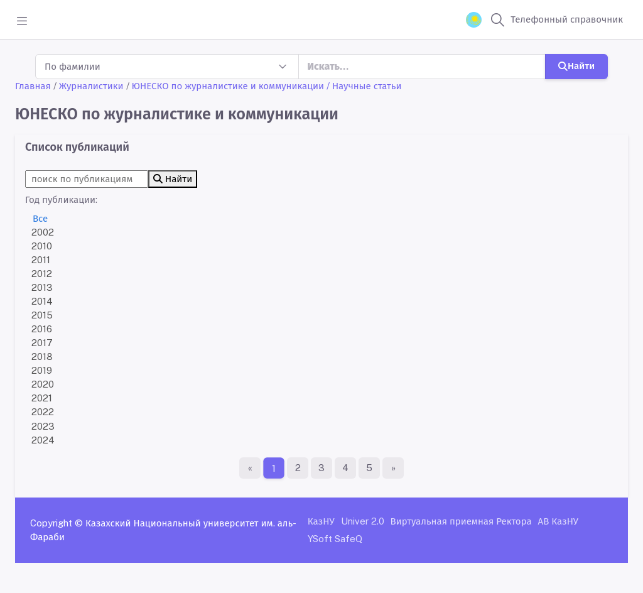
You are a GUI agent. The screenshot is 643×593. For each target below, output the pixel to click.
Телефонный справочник (567, 19)
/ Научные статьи (364, 85)
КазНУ (321, 521)
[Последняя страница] (393, 468)
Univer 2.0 (362, 521)
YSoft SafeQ (335, 538)
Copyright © (56, 523)
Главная (33, 85)
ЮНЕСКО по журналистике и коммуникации (228, 85)
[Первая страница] (250, 468)
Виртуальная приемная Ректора (461, 521)
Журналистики (91, 85)
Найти (576, 65)
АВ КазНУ (558, 521)
